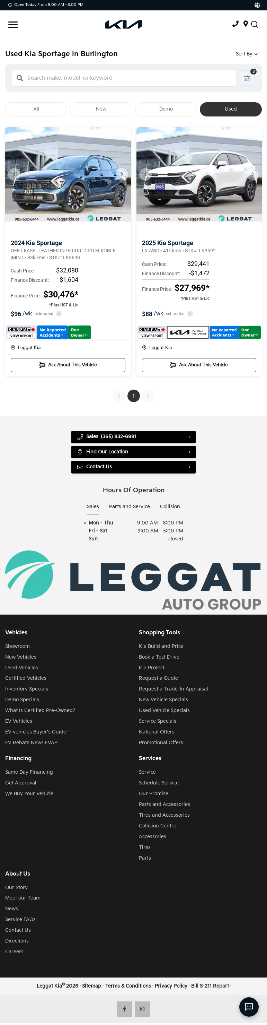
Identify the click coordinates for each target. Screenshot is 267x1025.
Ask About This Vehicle (68, 365)
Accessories (152, 838)
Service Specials (157, 723)
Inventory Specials (26, 691)
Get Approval (20, 785)
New (101, 109)
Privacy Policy (171, 988)
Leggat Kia (26, 347)
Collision (170, 508)
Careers (14, 953)
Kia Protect (151, 669)
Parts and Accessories (164, 806)
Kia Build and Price (161, 648)
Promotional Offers (161, 744)
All (36, 109)
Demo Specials (22, 701)
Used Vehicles (21, 669)
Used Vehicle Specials (164, 712)
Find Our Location (103, 453)
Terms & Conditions (128, 988)
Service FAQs (20, 921)
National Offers (157, 734)
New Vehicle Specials (163, 701)
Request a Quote (158, 680)
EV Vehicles (18, 723)
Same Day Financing (29, 774)
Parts (145, 860)
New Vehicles (20, 659)
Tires (145, 849)
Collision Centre (157, 828)
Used (231, 109)
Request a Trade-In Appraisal (173, 691)
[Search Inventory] (254, 24)
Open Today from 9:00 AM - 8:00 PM (45, 4)
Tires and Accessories (164, 817)
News (11, 910)
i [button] (59, 314)
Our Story (16, 889)
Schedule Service (159, 785)
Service (147, 774)
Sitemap (91, 988)
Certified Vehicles (25, 680)
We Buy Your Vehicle (29, 795)
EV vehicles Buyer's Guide (35, 734)
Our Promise (153, 795)
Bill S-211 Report (210, 988)
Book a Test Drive (159, 659)
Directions (17, 943)
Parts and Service (129, 508)
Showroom (17, 648)
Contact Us (95, 468)
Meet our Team (23, 900)
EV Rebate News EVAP (31, 744)
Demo (166, 109)
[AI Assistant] (249, 1007)
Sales (93, 508)
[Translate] (257, 5)
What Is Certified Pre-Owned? (40, 712)
